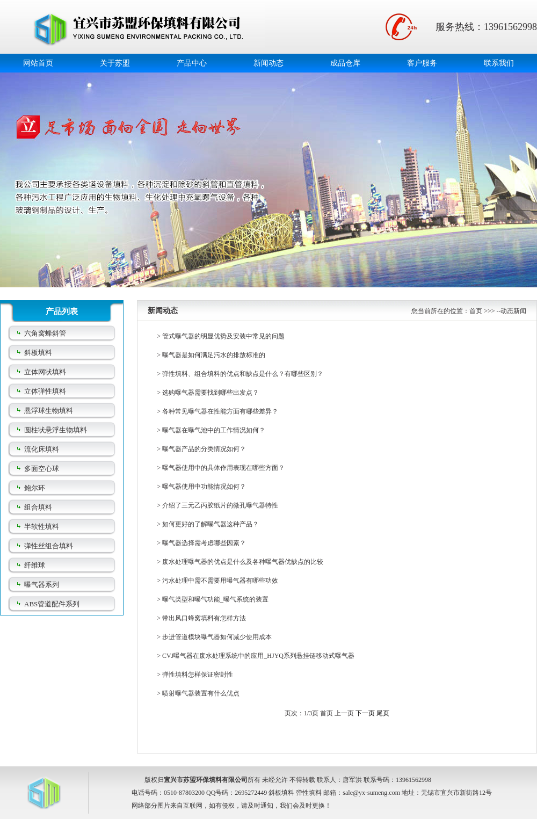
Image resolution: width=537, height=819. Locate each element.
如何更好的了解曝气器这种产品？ (210, 524)
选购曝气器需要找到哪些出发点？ (210, 392)
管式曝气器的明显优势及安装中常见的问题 (223, 336)
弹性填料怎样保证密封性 (197, 674)
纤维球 (34, 565)
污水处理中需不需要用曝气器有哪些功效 (220, 580)
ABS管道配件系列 (51, 604)
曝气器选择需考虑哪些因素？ (204, 543)
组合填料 (38, 507)
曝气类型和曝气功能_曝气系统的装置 (215, 599)
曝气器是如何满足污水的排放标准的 (213, 355)
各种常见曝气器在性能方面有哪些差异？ (220, 411)
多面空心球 (41, 469)
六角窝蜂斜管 (45, 333)
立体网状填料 (45, 372)
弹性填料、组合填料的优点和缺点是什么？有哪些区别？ (242, 374)
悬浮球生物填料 (48, 411)
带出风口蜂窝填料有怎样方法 (204, 618)
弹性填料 (309, 792)
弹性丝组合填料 (48, 546)
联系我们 (499, 63)
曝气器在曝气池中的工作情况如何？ (213, 430)
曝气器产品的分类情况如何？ (204, 449)
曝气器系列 (41, 585)
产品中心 (192, 63)
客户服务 (422, 63)
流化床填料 (41, 449)
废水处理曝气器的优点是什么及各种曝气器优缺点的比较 (242, 562)
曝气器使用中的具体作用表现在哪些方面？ (223, 468)
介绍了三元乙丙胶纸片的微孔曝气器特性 (220, 505)
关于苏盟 (115, 63)
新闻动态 (268, 63)
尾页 (382, 713)
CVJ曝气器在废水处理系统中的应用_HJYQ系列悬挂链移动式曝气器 (258, 655)
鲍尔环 (34, 488)
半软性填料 (41, 527)
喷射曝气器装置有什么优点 (201, 693)
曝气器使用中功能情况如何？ (204, 486)
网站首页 (38, 63)
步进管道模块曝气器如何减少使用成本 (217, 637)
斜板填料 (38, 353)
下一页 (365, 713)
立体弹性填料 (45, 391)
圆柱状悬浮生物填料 (55, 430)
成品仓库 (345, 63)
